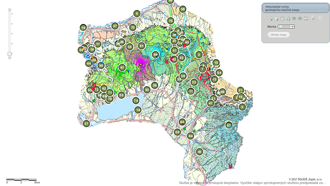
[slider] (9, 54)
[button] (275, 35)
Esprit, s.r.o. (315, 179)
